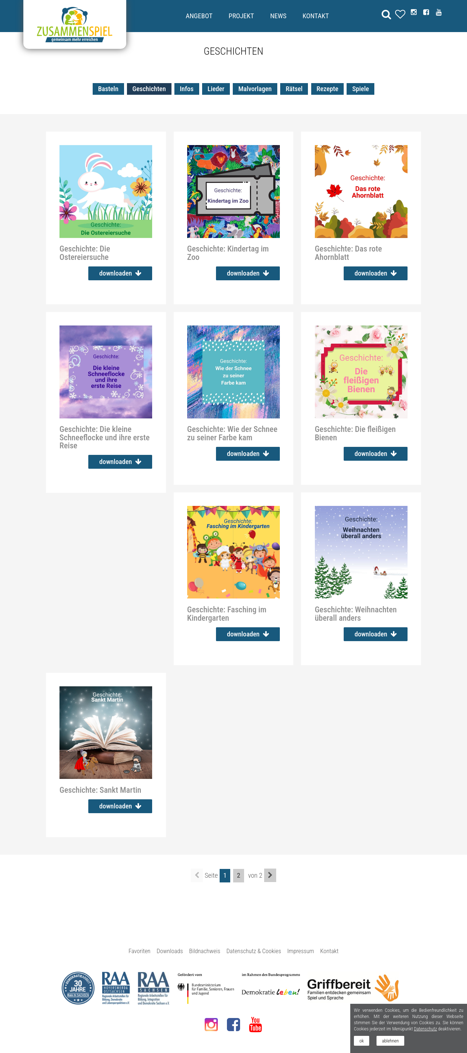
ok (361, 1041)
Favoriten (139, 951)
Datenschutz (425, 1028)
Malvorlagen (254, 89)
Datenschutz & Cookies (254, 951)
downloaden (120, 273)
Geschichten (149, 89)
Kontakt (315, 16)
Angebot (199, 16)
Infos (187, 89)
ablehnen (390, 1041)
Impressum (300, 951)
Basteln (108, 89)
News (278, 16)
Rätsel (294, 89)
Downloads (170, 951)
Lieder (216, 89)
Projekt (241, 16)
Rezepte (328, 89)
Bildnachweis (204, 951)
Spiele (360, 89)
